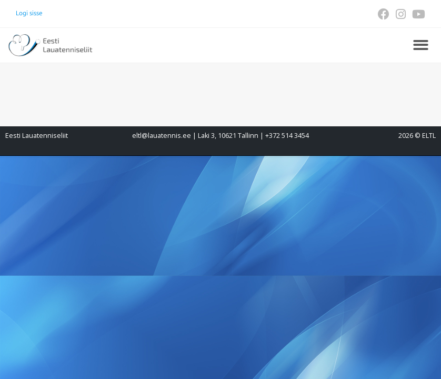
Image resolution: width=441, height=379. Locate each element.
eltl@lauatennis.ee (161, 135)
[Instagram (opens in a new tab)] (401, 14)
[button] (420, 45)
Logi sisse (29, 13)
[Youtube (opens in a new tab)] (417, 14)
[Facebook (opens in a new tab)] (384, 14)
